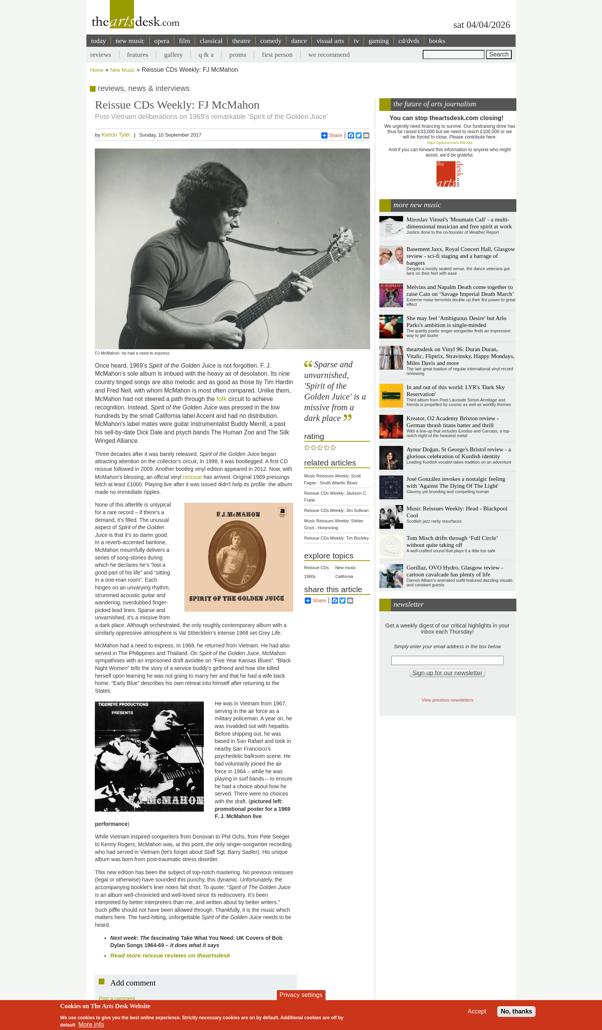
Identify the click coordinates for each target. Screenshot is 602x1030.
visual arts (330, 41)
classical (211, 41)
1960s (310, 576)
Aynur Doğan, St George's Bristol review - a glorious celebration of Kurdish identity (459, 452)
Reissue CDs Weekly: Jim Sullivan (336, 510)
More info (91, 1024)
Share (331, 135)
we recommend (329, 54)
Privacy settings (301, 995)
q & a (205, 54)
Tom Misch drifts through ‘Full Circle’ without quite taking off (452, 541)
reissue (192, 477)
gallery (173, 54)
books (437, 41)
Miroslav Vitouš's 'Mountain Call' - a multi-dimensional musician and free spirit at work (459, 222)
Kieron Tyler (115, 135)
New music (345, 567)
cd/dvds (409, 41)
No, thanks (516, 1011)
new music (130, 41)
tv (356, 41)
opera (161, 41)
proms (237, 54)
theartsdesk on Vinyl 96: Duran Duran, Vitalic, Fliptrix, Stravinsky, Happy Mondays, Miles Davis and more (460, 356)
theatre (241, 41)
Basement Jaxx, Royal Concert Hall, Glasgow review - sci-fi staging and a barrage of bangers (461, 256)
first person (277, 54)
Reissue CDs (316, 567)
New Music (123, 70)
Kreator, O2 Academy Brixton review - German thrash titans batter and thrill (453, 421)
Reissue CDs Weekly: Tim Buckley (336, 538)
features (138, 54)
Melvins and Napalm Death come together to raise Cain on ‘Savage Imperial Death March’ (460, 290)
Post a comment (117, 998)
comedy (271, 41)
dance (299, 41)
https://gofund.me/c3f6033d (449, 142)
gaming (379, 41)
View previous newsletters (447, 699)
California (344, 576)
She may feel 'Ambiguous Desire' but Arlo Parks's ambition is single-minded (456, 321)
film (184, 41)
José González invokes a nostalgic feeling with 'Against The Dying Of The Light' (456, 482)
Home (97, 70)
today (98, 41)
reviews (100, 54)
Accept (477, 1011)
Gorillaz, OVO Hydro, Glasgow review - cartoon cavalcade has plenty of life (455, 571)
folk (222, 399)
